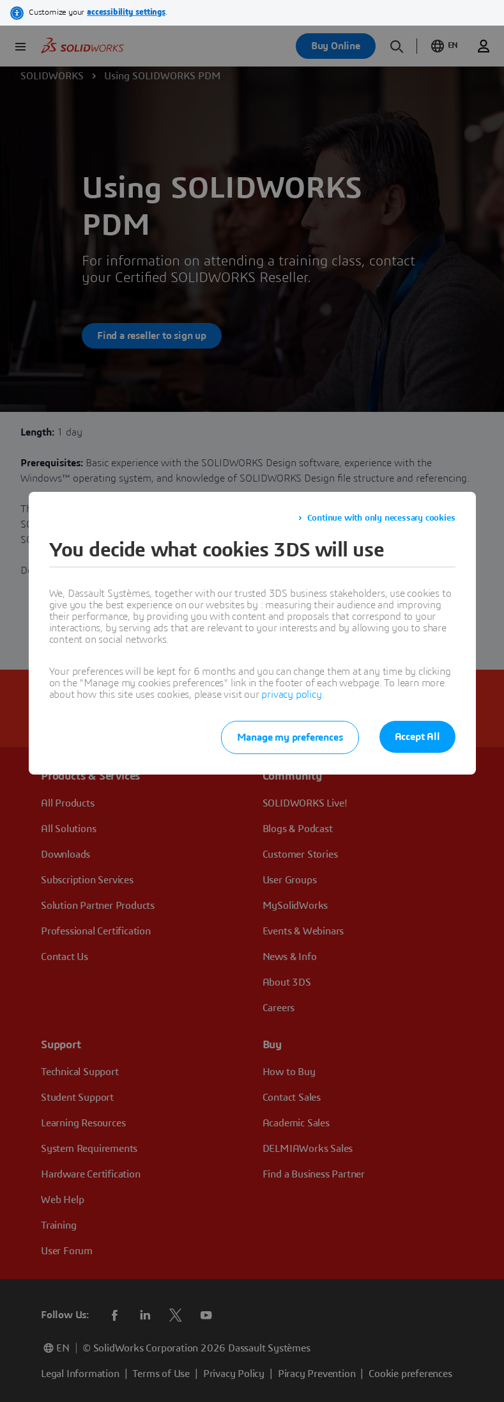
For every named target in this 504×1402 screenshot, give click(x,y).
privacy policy (291, 694)
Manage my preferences (290, 737)
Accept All (417, 737)
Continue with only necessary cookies (381, 518)
